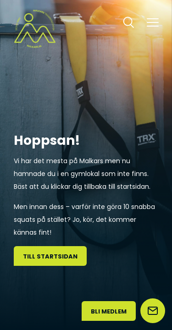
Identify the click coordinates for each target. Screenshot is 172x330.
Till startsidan (50, 256)
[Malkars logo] (35, 28)
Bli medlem (109, 311)
